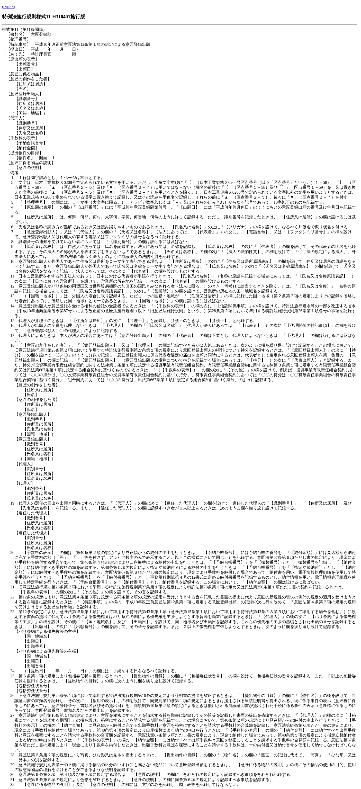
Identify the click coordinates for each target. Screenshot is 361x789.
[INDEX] (8, 7)
